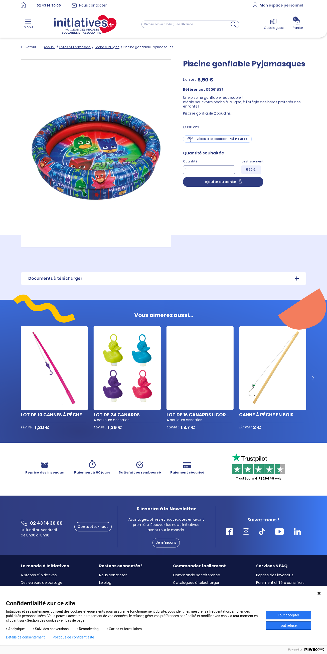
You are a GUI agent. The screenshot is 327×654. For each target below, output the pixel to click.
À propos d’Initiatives (39, 575)
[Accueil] (23, 5)
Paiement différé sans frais (280, 583)
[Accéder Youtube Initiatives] (279, 532)
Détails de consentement (25, 637)
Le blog (105, 583)
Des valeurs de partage (41, 583)
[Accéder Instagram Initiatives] (246, 532)
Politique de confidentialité (73, 637)
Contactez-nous (93, 526)
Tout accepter (288, 615)
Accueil (49, 47)
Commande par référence (196, 575)
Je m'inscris (166, 542)
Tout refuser (288, 625)
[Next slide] (313, 378)
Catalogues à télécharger (196, 583)
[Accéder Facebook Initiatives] (229, 532)
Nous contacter (113, 575)
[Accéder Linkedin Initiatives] (297, 532)
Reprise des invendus (274, 575)
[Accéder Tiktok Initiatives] (262, 532)
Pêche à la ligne (107, 47)
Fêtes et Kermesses (75, 47)
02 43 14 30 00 (49, 6)
